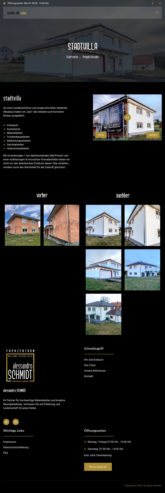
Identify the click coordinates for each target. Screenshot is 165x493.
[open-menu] (157, 13)
